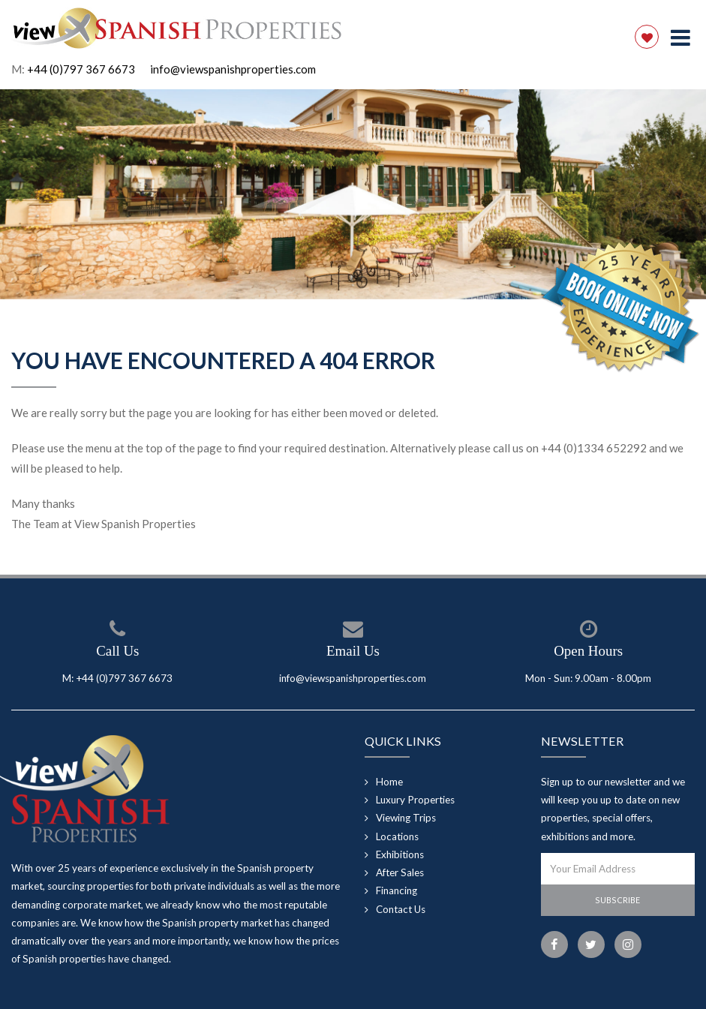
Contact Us (400, 909)
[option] (353, 194)
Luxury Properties (415, 800)
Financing (396, 890)
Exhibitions (400, 854)
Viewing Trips (406, 818)
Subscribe (617, 900)
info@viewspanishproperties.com (233, 69)
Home (389, 782)
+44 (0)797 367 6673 (81, 69)
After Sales (400, 872)
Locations (397, 836)
